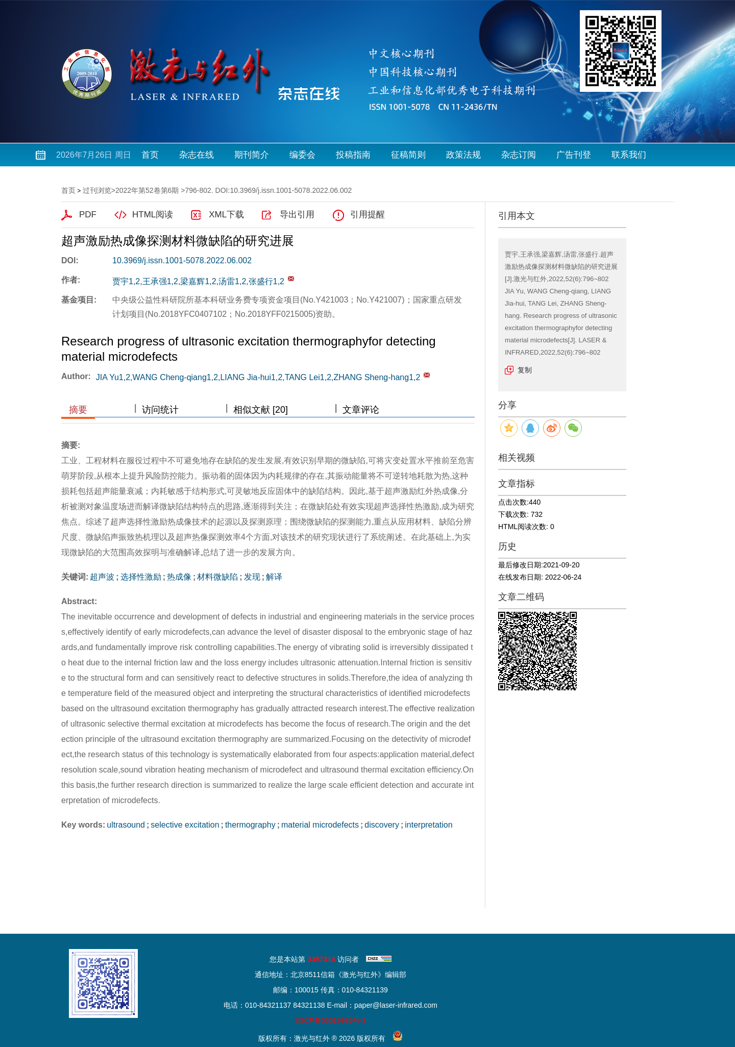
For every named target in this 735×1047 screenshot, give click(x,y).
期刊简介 (251, 155)
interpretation (428, 824)
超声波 (102, 576)
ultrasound (126, 824)
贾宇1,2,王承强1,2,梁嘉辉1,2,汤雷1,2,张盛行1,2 (198, 281)
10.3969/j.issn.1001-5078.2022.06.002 (182, 260)
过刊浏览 (97, 190)
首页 (150, 155)
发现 (252, 576)
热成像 (179, 576)
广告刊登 (573, 155)
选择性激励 (140, 576)
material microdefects (320, 824)
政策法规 (463, 155)
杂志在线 (196, 155)
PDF (87, 214)
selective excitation (185, 824)
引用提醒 (367, 214)
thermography (250, 824)
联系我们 (628, 155)
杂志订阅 (518, 155)
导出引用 (297, 214)
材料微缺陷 (217, 576)
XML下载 (226, 214)
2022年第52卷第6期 (147, 190)
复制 (525, 370)
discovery (381, 824)
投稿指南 (353, 155)
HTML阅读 (152, 214)
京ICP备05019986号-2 (330, 1020)
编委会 (302, 155)
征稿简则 (408, 155)
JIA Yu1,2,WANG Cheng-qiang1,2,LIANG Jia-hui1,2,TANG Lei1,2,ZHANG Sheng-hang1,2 (258, 377)
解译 (274, 576)
